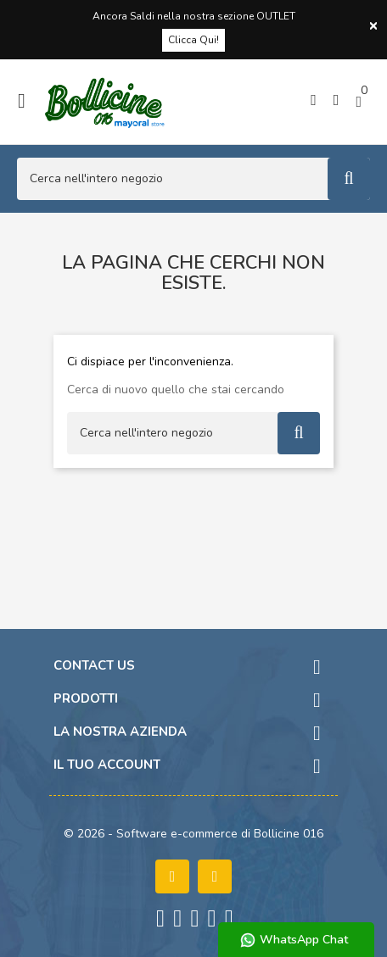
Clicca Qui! (193, 40)
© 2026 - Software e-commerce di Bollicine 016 (193, 834)
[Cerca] (193, 179)
